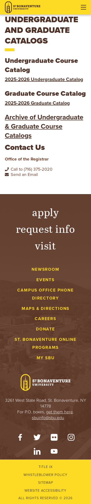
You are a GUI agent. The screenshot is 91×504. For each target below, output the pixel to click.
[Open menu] (83, 7)
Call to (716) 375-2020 (31, 169)
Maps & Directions (45, 308)
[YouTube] (54, 452)
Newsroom (45, 269)
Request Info (45, 228)
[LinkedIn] (37, 452)
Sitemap (45, 483)
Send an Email (24, 174)
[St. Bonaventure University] (22, 7)
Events (45, 279)
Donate (45, 329)
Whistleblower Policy (45, 475)
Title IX (46, 467)
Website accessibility (45, 491)
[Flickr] (54, 438)
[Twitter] (37, 438)
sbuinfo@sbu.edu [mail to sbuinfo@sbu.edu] (48, 417)
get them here (59, 412)
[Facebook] (20, 438)
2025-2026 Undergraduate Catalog (44, 79)
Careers (45, 318)
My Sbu (46, 357)
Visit (45, 245)
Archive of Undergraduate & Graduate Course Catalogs (44, 126)
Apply (45, 212)
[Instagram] (71, 438)
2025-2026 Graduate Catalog (37, 103)
